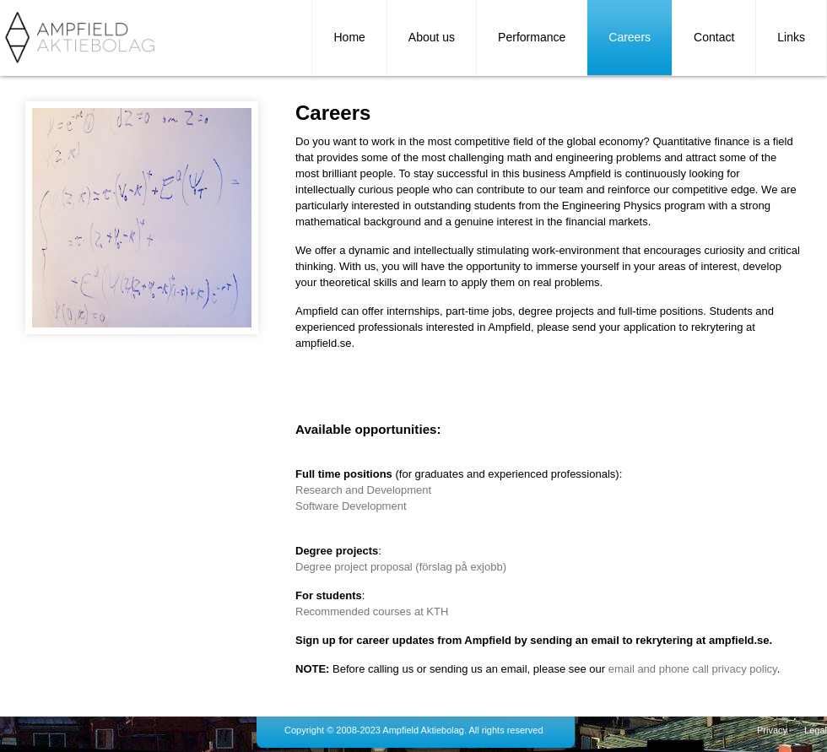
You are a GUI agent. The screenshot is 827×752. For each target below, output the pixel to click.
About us (431, 37)
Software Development (351, 506)
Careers (629, 37)
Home (349, 37)
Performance (531, 37)
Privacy (772, 730)
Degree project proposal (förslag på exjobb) (400, 566)
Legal (815, 730)
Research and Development (363, 490)
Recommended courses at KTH (371, 611)
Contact (714, 37)
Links (791, 37)
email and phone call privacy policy (692, 669)
